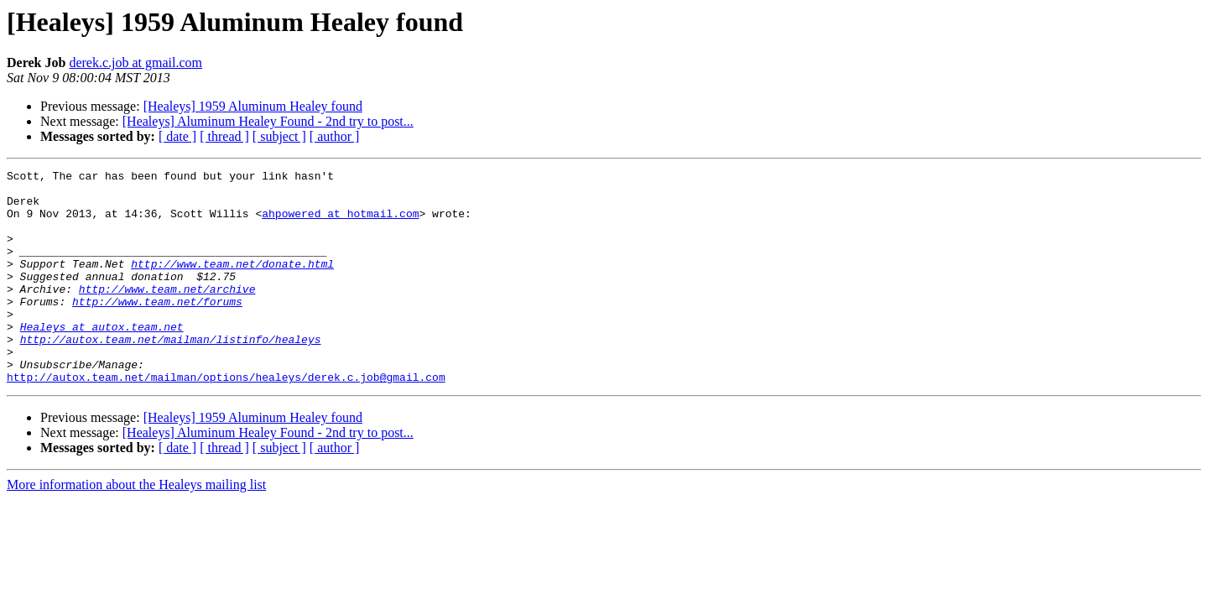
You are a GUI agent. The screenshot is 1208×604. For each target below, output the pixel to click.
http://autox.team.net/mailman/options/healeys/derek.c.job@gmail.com (226, 419)
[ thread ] (224, 136)
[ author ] (335, 136)
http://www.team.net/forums (157, 328)
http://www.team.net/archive (167, 313)
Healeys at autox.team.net (102, 359)
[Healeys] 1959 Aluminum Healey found (252, 106)
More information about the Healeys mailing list (136, 527)
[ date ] (177, 136)
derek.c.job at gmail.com (135, 62)
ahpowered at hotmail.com (340, 223)
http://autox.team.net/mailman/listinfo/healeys (170, 374)
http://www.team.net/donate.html (232, 283)
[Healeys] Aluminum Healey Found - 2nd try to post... (268, 121)
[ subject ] (279, 136)
